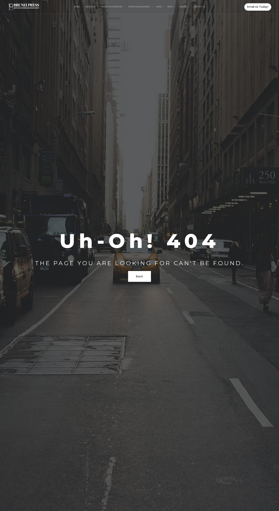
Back (139, 276)
